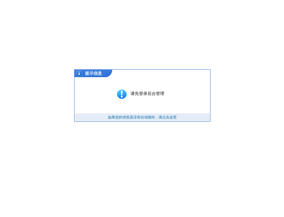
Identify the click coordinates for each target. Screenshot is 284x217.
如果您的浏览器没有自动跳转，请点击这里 (142, 117)
